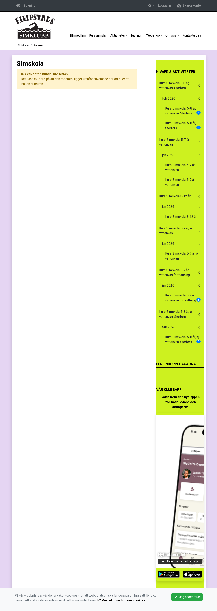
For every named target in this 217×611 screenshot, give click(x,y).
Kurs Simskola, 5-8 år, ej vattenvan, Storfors (183, 339)
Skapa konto (189, 6)
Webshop (153, 35)
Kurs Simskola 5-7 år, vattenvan (180, 167)
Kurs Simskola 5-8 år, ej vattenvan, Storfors (175, 314)
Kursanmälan (98, 35)
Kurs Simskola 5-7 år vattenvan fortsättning (174, 272)
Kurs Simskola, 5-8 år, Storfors (183, 125)
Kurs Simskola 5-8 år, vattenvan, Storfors (174, 85)
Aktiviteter (117, 35)
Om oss (171, 35)
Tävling (136, 35)
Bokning (29, 6)
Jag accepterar (187, 597)
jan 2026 (168, 155)
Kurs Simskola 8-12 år (175, 196)
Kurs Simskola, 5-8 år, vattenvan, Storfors (183, 110)
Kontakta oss (191, 35)
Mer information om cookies (121, 600)
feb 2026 (168, 98)
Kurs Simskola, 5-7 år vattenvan (174, 142)
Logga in (164, 6)
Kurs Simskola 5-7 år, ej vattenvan (175, 230)
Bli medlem (78, 35)
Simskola (38, 45)
